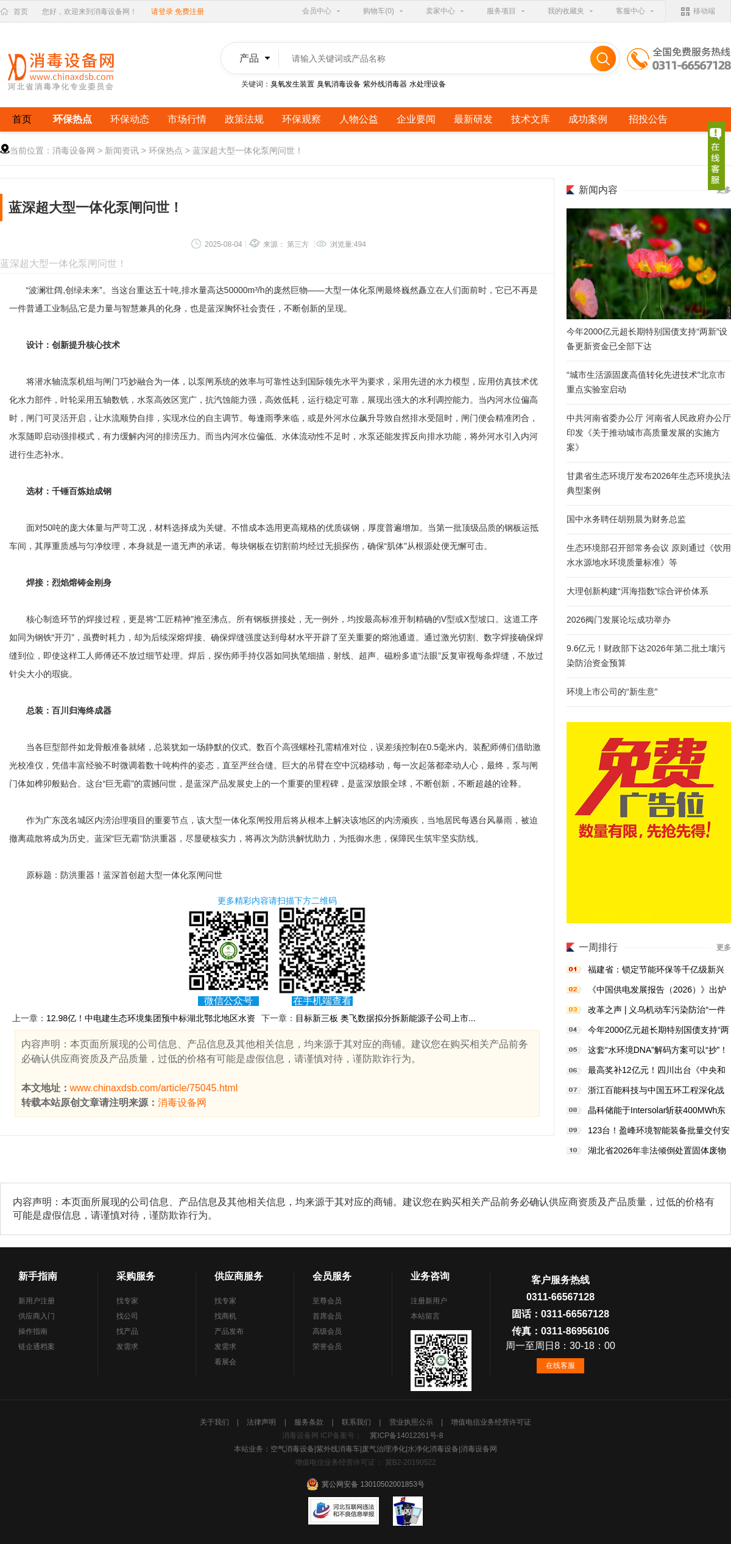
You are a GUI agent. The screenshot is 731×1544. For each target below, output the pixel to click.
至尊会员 (327, 1301)
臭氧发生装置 (292, 84)
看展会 (225, 1362)
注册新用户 (429, 1301)
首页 (20, 11)
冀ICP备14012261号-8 (406, 1435)
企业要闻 (416, 119)
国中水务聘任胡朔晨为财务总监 (626, 519)
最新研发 (473, 119)
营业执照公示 (412, 1422)
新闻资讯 (122, 150)
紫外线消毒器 (385, 84)
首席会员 (327, 1316)
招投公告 (648, 119)
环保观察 (301, 119)
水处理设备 (427, 84)
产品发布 (229, 1331)
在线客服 (560, 1365)
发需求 (127, 1346)
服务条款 (309, 1422)
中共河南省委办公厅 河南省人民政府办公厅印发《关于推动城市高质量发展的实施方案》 (649, 432)
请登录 (162, 11)
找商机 (225, 1316)
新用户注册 (36, 1301)
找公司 (127, 1316)
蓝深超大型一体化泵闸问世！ (247, 150)
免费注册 (189, 11)
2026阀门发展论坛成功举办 (619, 620)
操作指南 (33, 1331)
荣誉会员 (327, 1346)
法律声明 (262, 1422)
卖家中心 (440, 11)
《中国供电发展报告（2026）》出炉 (657, 989)
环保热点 (72, 119)
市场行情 (187, 119)
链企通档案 (36, 1346)
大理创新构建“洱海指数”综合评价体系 (637, 591)
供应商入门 (36, 1316)
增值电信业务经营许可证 (491, 1422)
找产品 (127, 1331)
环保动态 (129, 119)
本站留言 (425, 1316)
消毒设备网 (73, 150)
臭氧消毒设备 (339, 84)
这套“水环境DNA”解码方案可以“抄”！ (658, 1050)
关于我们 (215, 1422)
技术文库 (530, 119)
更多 (723, 947)
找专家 (127, 1301)
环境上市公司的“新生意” (612, 691)
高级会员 (327, 1331)
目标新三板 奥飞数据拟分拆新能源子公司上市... (385, 1018)
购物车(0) (378, 11)
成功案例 (587, 119)
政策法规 (244, 119)
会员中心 (316, 11)
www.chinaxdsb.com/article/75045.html (154, 1088)
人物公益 (358, 119)
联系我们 (357, 1422)
